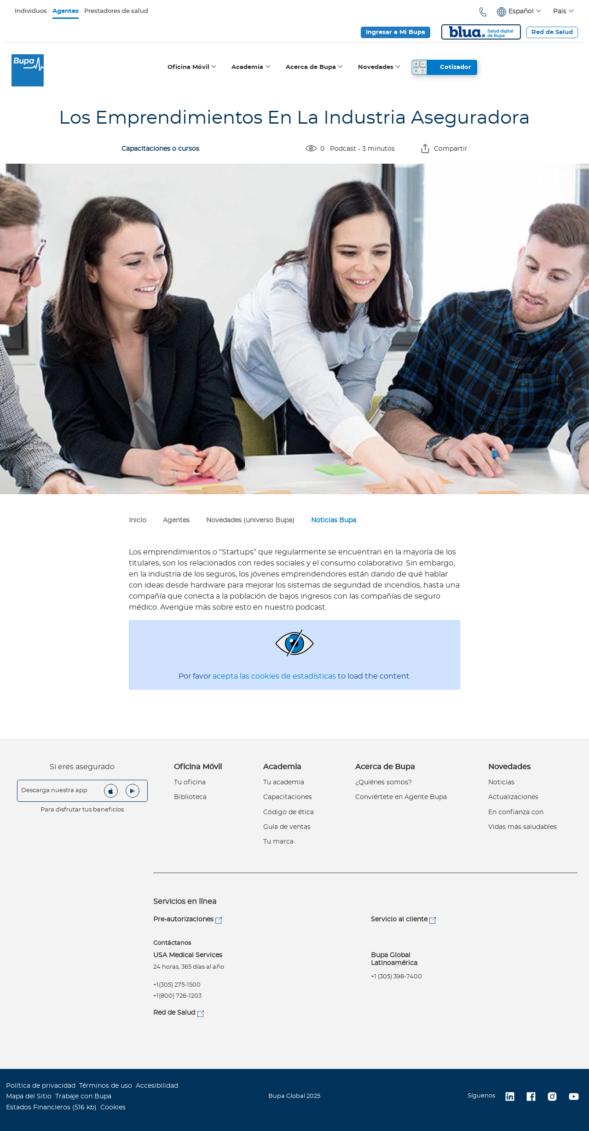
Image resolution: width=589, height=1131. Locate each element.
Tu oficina (190, 782)
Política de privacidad (40, 1086)
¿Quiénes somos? (383, 782)
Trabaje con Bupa (83, 1096)
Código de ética (288, 812)
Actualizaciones (513, 797)
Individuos (31, 11)
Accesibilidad (157, 1086)
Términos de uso (105, 1086)
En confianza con (515, 812)
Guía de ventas (287, 827)
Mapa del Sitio (29, 1096)
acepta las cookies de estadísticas (275, 676)
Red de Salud (552, 32)
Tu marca (278, 842)
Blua (481, 32)
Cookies (113, 1107)
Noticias (501, 782)
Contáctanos (172, 943)
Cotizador (455, 67)
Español (521, 11)
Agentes (65, 11)
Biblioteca (190, 797)
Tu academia (283, 782)
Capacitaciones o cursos (160, 149)
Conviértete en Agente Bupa (401, 797)
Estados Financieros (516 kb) (51, 1107)
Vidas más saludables (522, 827)
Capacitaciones (287, 797)
